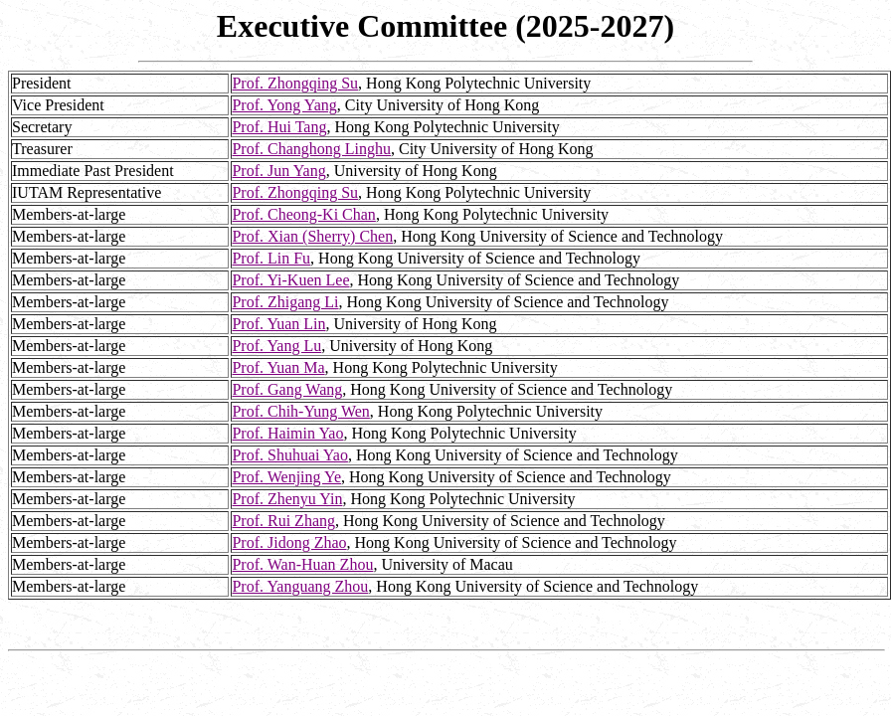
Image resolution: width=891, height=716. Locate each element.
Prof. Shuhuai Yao (289, 455)
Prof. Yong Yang (284, 104)
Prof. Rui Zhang (283, 520)
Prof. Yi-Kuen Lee (290, 279)
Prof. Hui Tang (279, 126)
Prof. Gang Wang (287, 389)
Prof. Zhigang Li (285, 301)
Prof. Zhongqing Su (295, 83)
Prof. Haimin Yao (287, 433)
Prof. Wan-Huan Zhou (302, 564)
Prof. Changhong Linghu (311, 148)
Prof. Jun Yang (278, 170)
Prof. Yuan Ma (278, 367)
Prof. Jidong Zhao (289, 542)
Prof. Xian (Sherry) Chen (312, 236)
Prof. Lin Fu (271, 258)
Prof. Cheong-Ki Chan (303, 214)
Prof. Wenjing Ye (286, 476)
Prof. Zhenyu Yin (287, 498)
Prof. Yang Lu (276, 345)
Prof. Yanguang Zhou (300, 586)
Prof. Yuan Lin (278, 323)
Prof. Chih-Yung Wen (300, 411)
